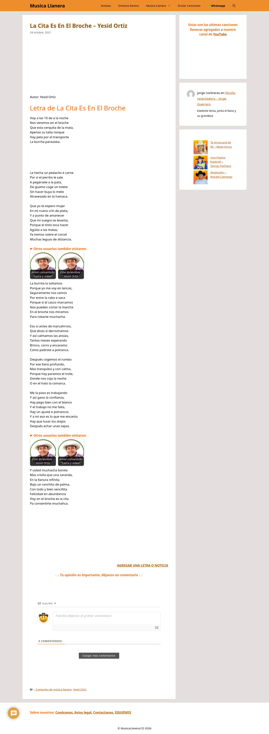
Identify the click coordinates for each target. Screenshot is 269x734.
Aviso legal (82, 712)
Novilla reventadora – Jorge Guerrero (216, 98)
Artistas (106, 5)
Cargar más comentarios (99, 655)
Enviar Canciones (189, 5)
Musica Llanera (47, 5)
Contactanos (103, 712)
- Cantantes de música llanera (53, 689)
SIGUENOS (123, 712)
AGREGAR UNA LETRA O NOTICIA (142, 565)
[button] (234, 5)
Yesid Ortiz (79, 689)
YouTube (220, 34)
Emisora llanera (128, 5)
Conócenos (63, 712)
